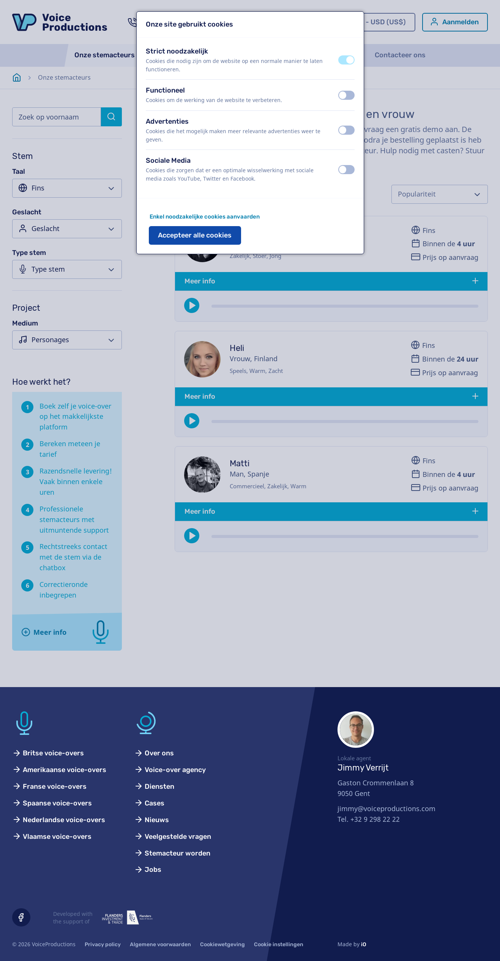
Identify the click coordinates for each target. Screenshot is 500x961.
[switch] (346, 59)
